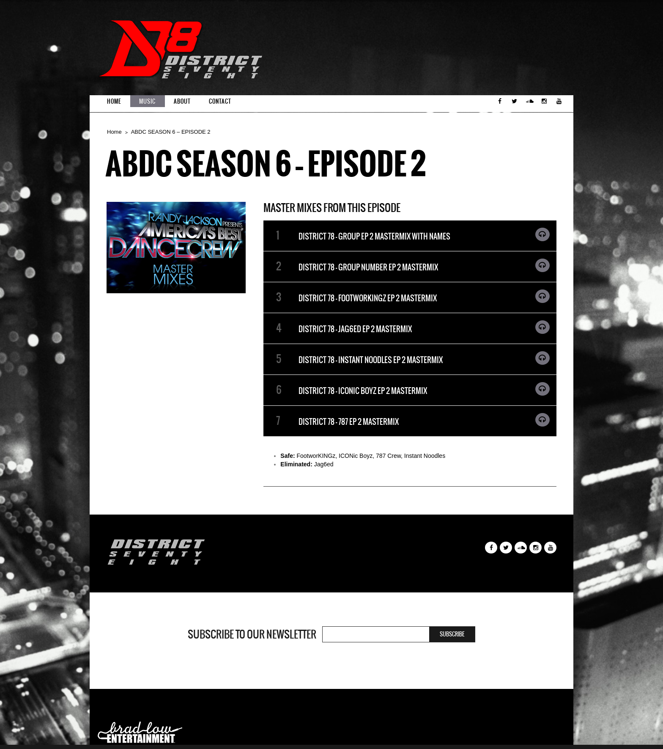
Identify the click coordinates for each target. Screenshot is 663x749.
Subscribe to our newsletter (252, 634)
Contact (220, 101)
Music (147, 101)
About (182, 101)
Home (114, 101)
